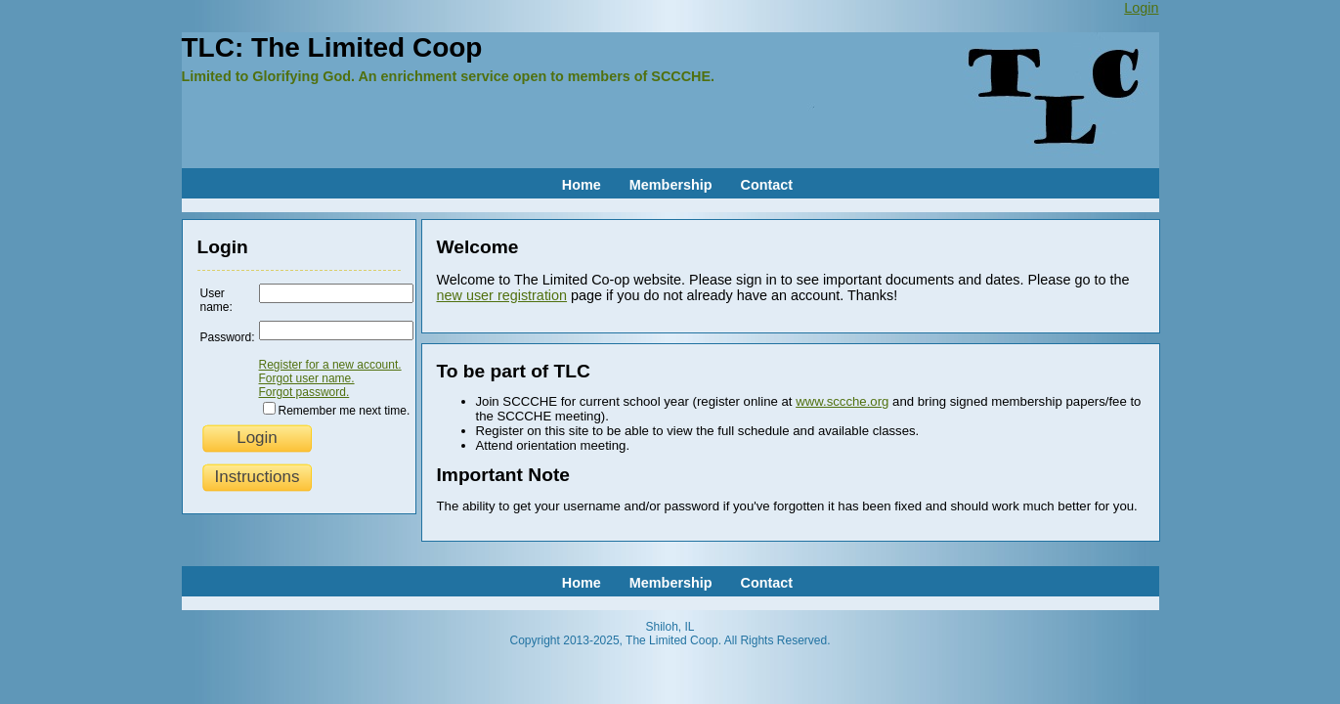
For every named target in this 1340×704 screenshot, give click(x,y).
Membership (671, 185)
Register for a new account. (330, 365)
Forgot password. (304, 392)
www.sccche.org (842, 401)
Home (581, 185)
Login (1141, 8)
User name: (216, 300)
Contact (767, 185)
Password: (227, 337)
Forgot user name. (307, 378)
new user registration (502, 295)
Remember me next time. (345, 411)
